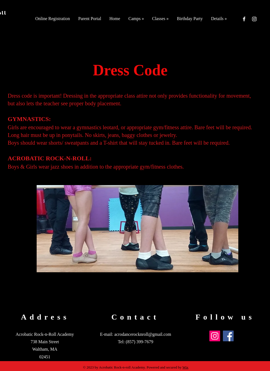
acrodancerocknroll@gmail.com (142, 334)
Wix (185, 367)
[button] (136, 18)
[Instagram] (254, 19)
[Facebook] (244, 19)
